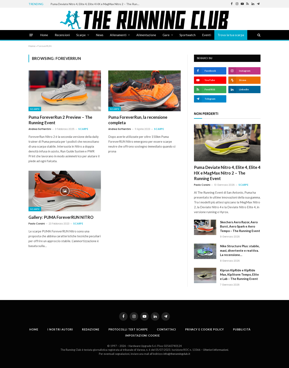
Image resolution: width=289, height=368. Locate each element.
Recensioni (62, 35)
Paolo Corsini (36, 223)
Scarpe (81, 35)
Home (44, 35)
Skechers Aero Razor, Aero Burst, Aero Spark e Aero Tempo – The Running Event (240, 226)
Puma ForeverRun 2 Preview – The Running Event (60, 120)
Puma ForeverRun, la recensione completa (137, 120)
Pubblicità (242, 329)
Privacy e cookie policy (204, 329)
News (100, 35)
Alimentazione (146, 35)
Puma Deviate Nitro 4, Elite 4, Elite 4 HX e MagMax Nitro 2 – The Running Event (96, 4)
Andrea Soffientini (39, 129)
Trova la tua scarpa (231, 35)
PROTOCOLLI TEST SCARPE (128, 329)
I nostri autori (60, 329)
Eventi (206, 35)
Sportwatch (188, 35)
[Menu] (31, 35)
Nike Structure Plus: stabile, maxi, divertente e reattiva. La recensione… (239, 250)
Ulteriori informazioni (215, 349)
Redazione (90, 329)
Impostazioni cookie (142, 335)
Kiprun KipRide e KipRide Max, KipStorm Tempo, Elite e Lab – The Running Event (239, 274)
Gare (166, 35)
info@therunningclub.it (176, 353)
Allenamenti (118, 35)
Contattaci (166, 329)
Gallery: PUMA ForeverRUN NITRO (60, 217)
